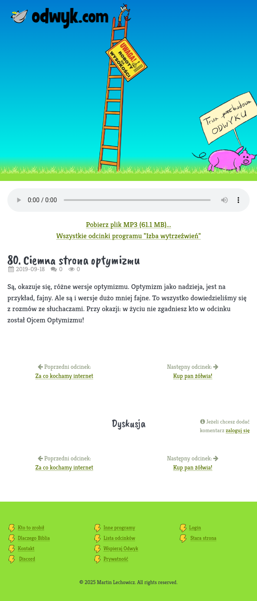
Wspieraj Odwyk (121, 548)
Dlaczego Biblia (34, 538)
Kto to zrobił (31, 527)
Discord (27, 558)
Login (195, 527)
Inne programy (119, 527)
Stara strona (203, 538)
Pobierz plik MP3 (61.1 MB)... (128, 224)
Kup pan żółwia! (192, 376)
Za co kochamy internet (64, 376)
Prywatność (116, 558)
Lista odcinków (119, 538)
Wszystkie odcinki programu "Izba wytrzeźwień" (128, 235)
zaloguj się (238, 430)
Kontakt (26, 548)
